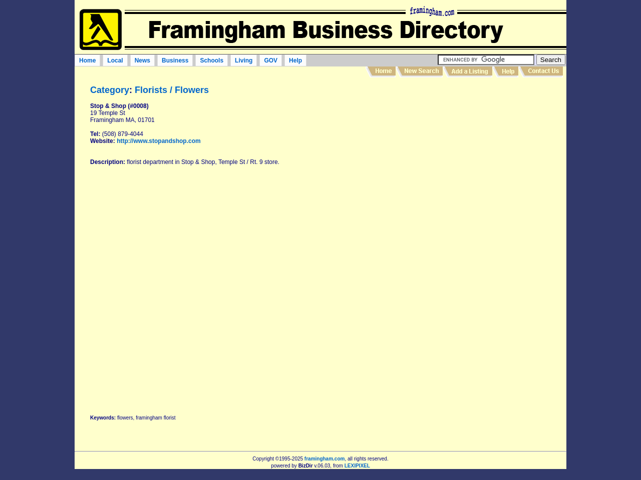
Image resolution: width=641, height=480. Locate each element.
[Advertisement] (487, 242)
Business (175, 60)
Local (115, 60)
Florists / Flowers (172, 90)
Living (243, 60)
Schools (211, 60)
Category (109, 90)
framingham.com (324, 459)
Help (295, 60)
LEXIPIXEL (357, 465)
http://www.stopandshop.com (159, 141)
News (142, 60)
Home (87, 60)
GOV (270, 60)
